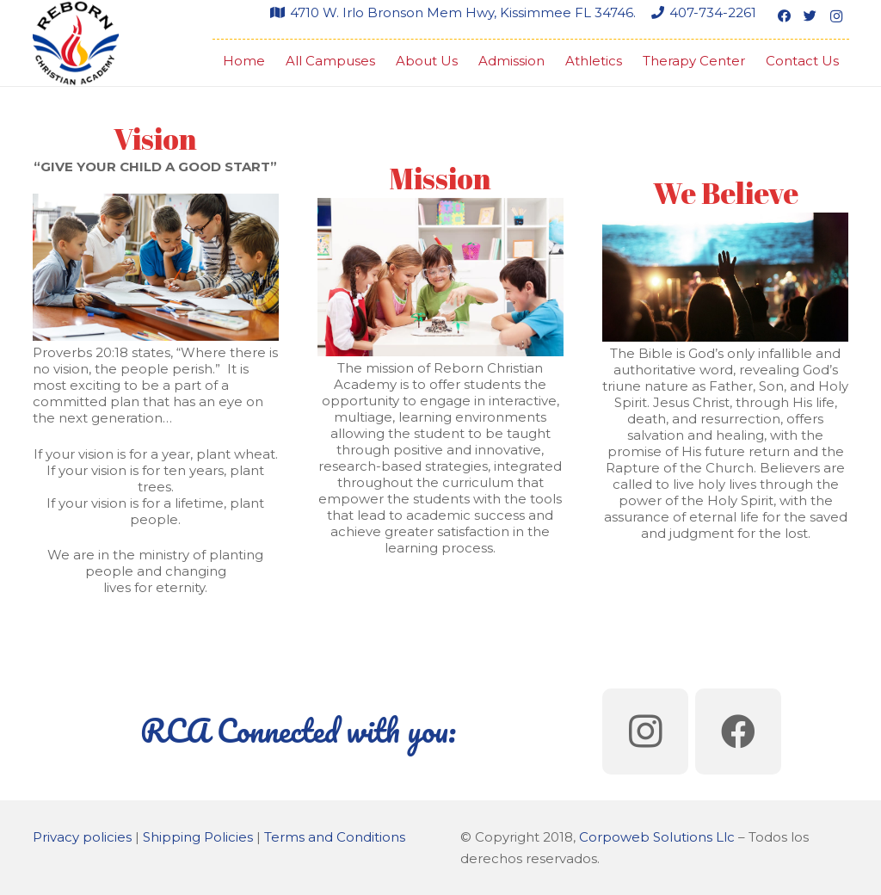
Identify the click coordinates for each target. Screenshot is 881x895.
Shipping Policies (198, 837)
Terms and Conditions (334, 837)
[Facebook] (785, 16)
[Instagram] (836, 16)
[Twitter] (810, 16)
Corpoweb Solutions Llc (657, 837)
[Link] (76, 43)
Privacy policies (82, 837)
